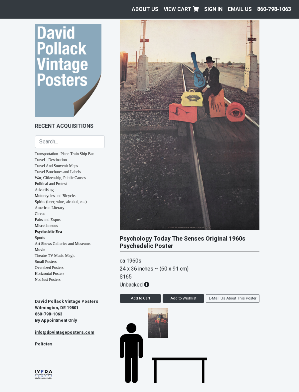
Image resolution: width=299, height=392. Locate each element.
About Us (145, 9)
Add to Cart (140, 298)
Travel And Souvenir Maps (56, 165)
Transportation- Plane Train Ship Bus (64, 153)
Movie (40, 249)
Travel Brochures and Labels (58, 171)
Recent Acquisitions (64, 126)
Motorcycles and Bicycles (55, 195)
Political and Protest (51, 183)
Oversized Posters (49, 267)
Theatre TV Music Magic (55, 255)
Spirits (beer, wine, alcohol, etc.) (61, 201)
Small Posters (46, 261)
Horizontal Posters (50, 273)
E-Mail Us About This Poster (232, 298)
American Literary (50, 207)
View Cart (181, 9)
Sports (40, 237)
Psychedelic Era (48, 231)
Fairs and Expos (48, 219)
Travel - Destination (51, 159)
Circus (40, 213)
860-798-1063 (274, 9)
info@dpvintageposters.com (64, 332)
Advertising (44, 189)
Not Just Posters (48, 279)
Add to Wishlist (183, 298)
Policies (44, 344)
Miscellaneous (46, 225)
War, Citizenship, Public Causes (60, 177)
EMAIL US (240, 9)
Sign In (213, 9)
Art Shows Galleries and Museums (62, 243)
